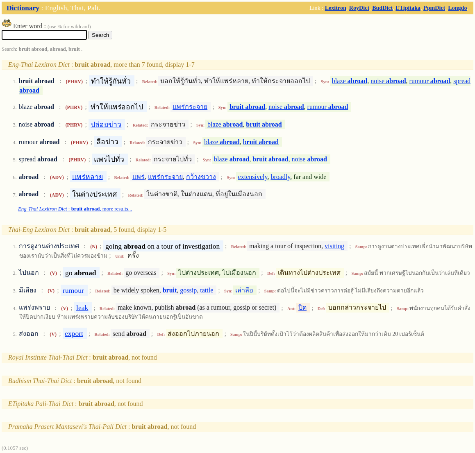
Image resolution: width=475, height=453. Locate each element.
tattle (206, 290)
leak (82, 308)
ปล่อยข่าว (106, 124)
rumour (429, 80)
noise (388, 80)
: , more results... (75, 209)
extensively (253, 176)
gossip (188, 290)
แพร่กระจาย (190, 106)
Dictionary (23, 8)
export (74, 333)
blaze (349, 80)
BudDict (382, 8)
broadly (280, 176)
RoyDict (359, 8)
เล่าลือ (244, 290)
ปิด (302, 307)
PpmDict (434, 8)
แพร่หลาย (87, 176)
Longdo (457, 8)
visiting (334, 245)
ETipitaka (407, 8)
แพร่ (138, 176)
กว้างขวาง (201, 176)
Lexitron (335, 8)
